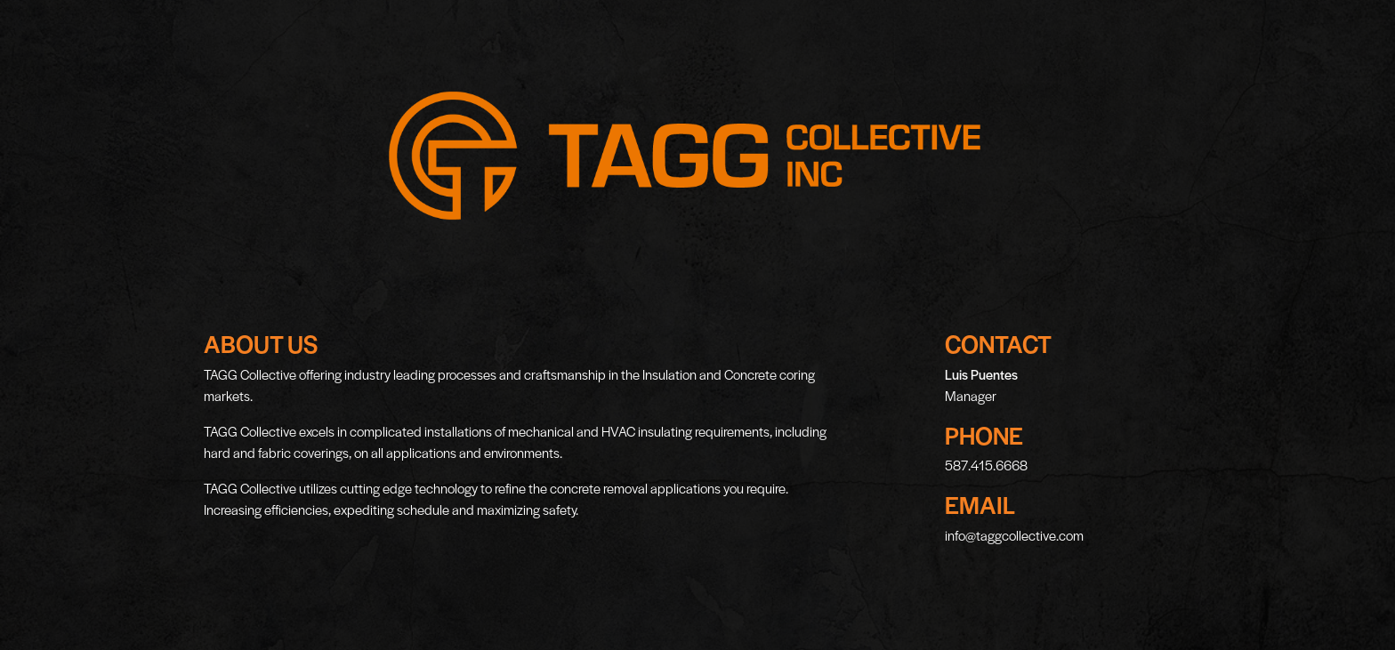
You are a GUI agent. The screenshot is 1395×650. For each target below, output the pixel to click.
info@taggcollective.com (1014, 535)
